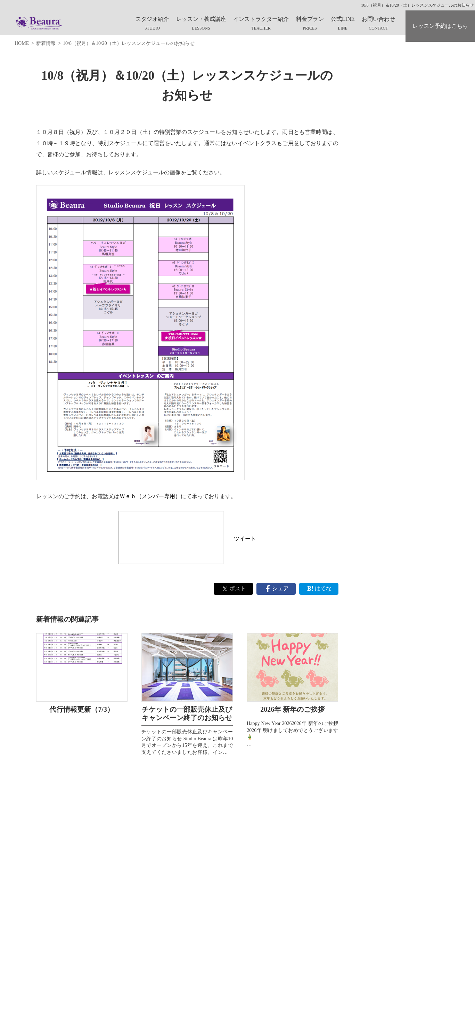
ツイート (245, 539)
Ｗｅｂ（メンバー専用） (150, 496)
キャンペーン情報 (382, 103)
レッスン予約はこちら (440, 26)
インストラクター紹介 (261, 19)
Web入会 (372, 138)
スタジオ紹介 (152, 19)
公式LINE (342, 19)
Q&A (368, 155)
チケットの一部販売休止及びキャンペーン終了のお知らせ (187, 713)
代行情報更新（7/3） (81, 709)
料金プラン (310, 19)
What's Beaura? (378, 86)
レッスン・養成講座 (201, 19)
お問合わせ (375, 189)
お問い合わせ (378, 19)
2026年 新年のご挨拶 (292, 709)
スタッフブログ (380, 172)
